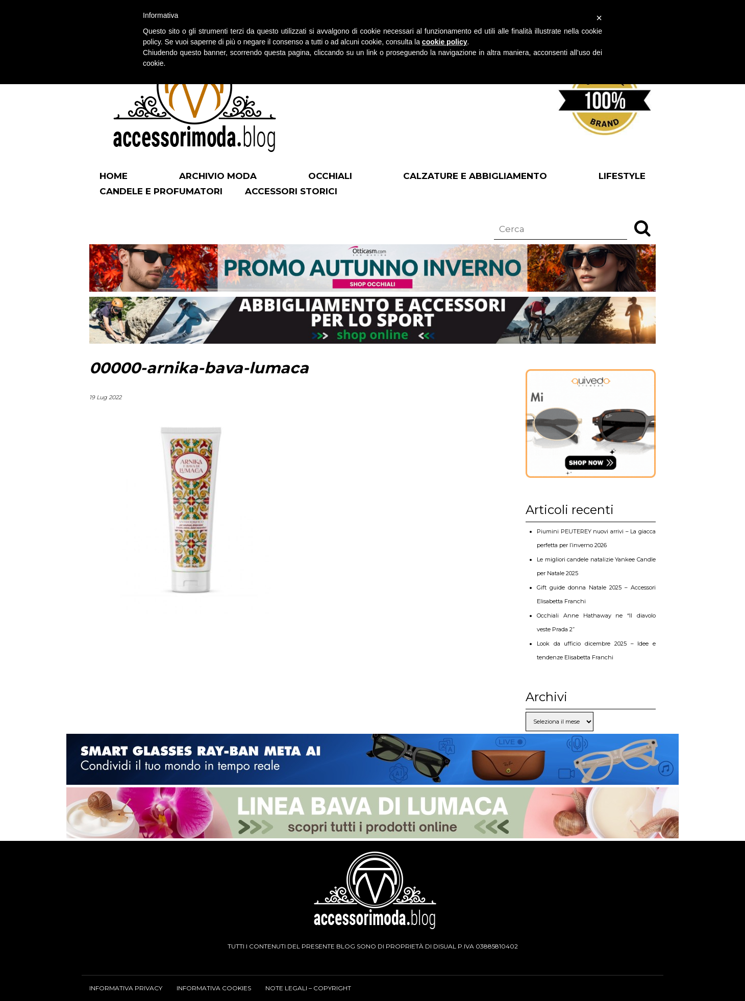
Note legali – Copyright (308, 988)
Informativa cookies (214, 988)
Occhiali (330, 176)
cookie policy (444, 42)
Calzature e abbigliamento (475, 176)
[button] (642, 228)
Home (114, 176)
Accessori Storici (291, 191)
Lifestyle (622, 176)
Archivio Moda (218, 176)
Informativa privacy (125, 988)
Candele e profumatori (161, 191)
